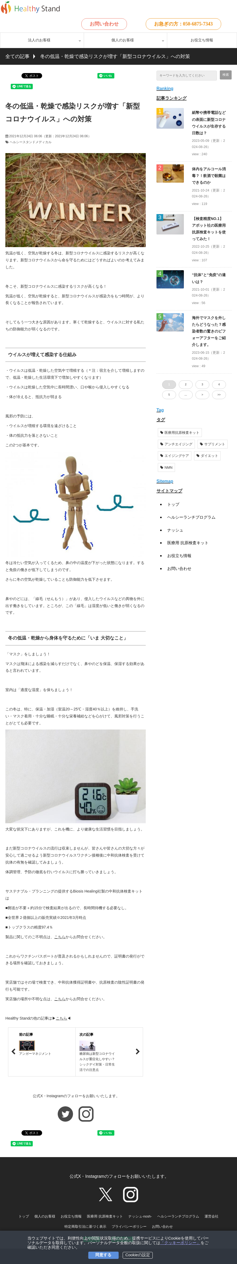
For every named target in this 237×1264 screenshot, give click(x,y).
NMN (166, 467)
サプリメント (212, 444)
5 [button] (169, 394)
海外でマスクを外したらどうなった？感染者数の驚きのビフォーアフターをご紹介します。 (209, 331)
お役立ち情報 (202, 40)
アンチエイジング (176, 444)
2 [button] (186, 384)
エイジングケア (174, 456)
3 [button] (202, 384)
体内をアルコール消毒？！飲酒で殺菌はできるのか (209, 176)
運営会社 (211, 1216)
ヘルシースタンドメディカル (31, 142)
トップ (173, 504)
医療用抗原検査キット (179, 433)
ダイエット (207, 456)
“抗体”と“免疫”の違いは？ (209, 278)
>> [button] (219, 394)
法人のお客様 (39, 40)
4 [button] (219, 384)
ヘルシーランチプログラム (191, 517)
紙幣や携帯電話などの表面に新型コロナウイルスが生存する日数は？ (209, 122)
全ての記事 (17, 56)
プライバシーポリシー (129, 1227)
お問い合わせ (104, 24)
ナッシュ (175, 530)
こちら (59, 937)
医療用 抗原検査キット (188, 542)
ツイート (32, 73)
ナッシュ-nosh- (140, 1216)
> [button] (202, 394)
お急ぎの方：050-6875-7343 (183, 24)
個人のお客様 (122, 40)
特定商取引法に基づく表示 (85, 1227)
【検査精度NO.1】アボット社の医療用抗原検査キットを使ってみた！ (209, 228)
